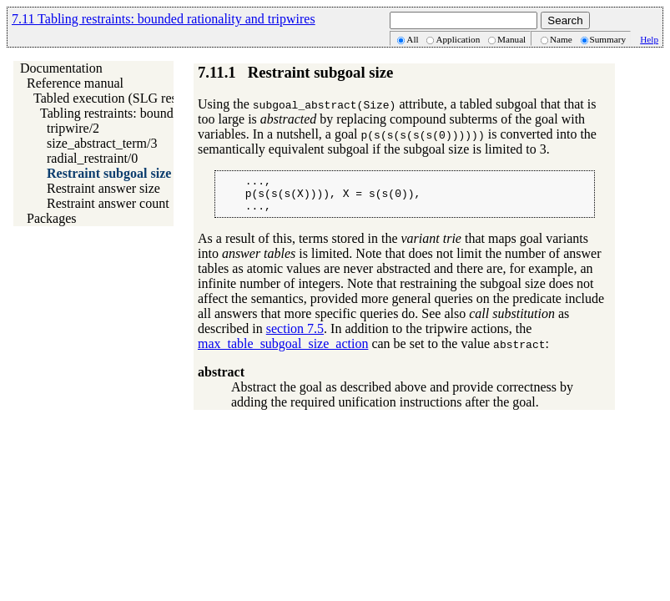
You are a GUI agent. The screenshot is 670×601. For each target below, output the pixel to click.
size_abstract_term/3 (102, 143)
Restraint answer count (108, 203)
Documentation (61, 68)
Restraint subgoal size (109, 173)
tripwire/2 (73, 128)
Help (649, 39)
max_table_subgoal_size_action (283, 351)
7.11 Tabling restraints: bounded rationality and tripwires (163, 19)
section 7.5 (295, 336)
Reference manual (75, 83)
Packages (52, 218)
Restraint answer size (103, 188)
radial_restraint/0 (92, 158)
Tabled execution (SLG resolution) (126, 98)
